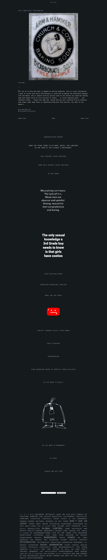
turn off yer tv (27, 554)
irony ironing (70, 531)
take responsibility (64, 547)
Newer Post (22, 118)
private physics (78, 540)
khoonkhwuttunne (43, 533)
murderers (52, 537)
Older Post (85, 118)
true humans (81, 551)
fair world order (28, 526)
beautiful (58, 516)
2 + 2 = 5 (25, 514)
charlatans (36, 519)
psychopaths (28, 542)
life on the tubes (62, 533)
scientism (34, 545)
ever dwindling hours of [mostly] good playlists (53, 369)
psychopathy (44, 542)
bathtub (48, 516)
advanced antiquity (46, 514)
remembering (68, 542)
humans (40, 531)
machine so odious (76, 535)
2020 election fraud (54, 274)
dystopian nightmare (61, 524)
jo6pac (84, 531)
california (70, 516)
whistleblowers (35, 558)
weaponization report (53, 137)
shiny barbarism (52, 545)
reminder (79, 542)
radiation (56, 542)
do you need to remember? (53, 445)
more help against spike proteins (53, 165)
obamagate (25, 540)
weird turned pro (55, 556)
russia (24, 545)
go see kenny (53, 173)
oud (32, 540)
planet (65, 540)
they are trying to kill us (58, 549)
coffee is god (69, 519)
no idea (82, 538)
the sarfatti (35, 549)
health (29, 109)
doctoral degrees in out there (53, 521)
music (64, 538)
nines (73, 537)
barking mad (37, 516)
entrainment (79, 524)
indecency (49, 531)
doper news (35, 524)
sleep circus (73, 545)
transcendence (67, 551)
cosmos (32, 521)
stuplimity (46, 547)
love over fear (56, 535)
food (55, 526)
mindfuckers (27, 538)
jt (21, 533)
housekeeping (53, 356)
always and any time (54, 471)
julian (26, 533)
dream (46, 524)
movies (39, 538)
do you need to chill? (53, 382)
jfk (79, 531)
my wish (53, 458)
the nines (53, 2)
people (39, 540)
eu (86, 524)
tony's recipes (53, 343)
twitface (39, 554)
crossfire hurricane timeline (53, 285)
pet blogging (52, 540)
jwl (32, 533)
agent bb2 (61, 514)
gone (68, 529)
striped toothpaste (30, 547)
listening (39, 535)
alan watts (71, 514)
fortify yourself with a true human (54, 330)
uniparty (59, 553)
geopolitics (35, 529)
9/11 (32, 514)
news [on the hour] (53, 295)
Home (53, 118)
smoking (84, 545)
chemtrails (48, 519)
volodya (67, 554)
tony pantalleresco (49, 551)
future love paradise (70, 526)
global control (53, 528)
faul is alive (44, 526)
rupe (85, 542)
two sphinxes (49, 554)
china (57, 519)
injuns (59, 531)
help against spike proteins (53, 156)
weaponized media (37, 556)
